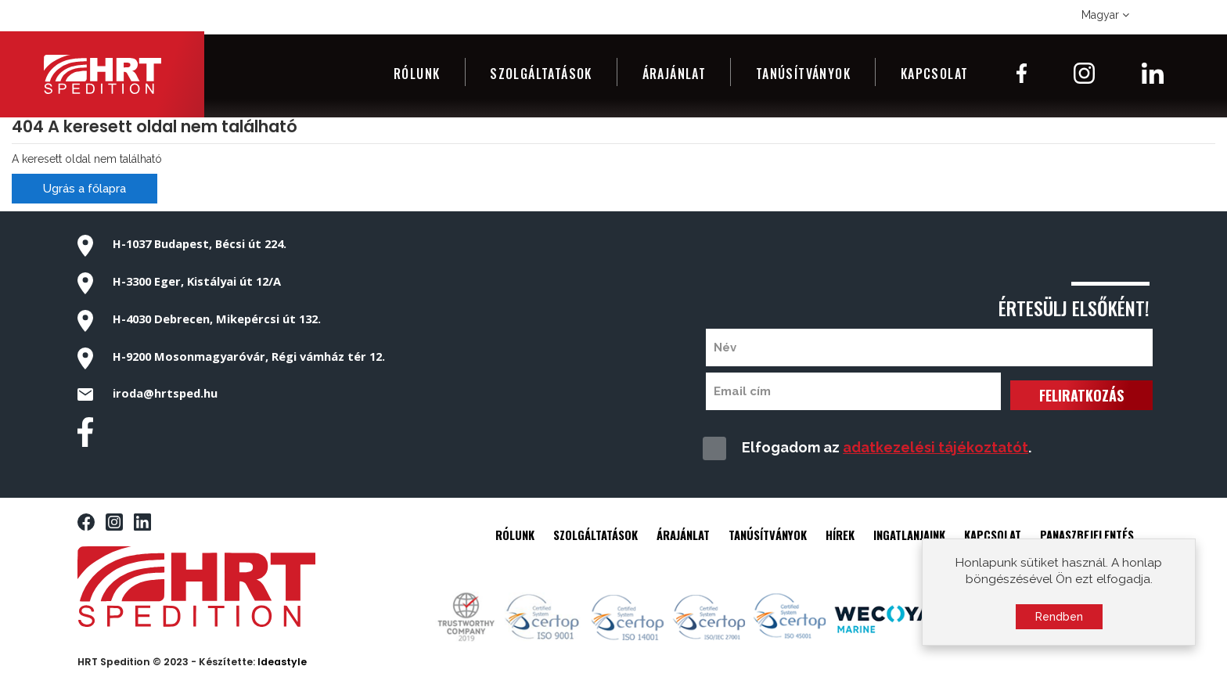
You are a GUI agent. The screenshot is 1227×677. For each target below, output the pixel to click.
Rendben (1059, 621)
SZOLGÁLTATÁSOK (595, 535)
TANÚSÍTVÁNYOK (768, 535)
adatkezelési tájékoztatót (935, 447)
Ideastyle (282, 661)
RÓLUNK (514, 535)
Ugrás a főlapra (84, 189)
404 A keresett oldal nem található (154, 126)
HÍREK (840, 535)
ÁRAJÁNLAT (683, 535)
